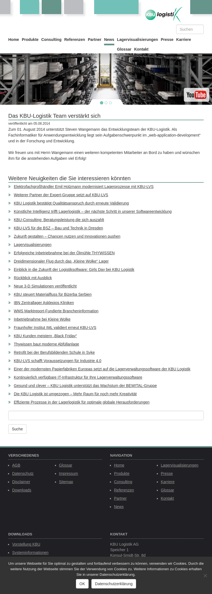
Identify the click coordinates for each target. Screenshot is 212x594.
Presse (167, 39)
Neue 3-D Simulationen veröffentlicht (45, 286)
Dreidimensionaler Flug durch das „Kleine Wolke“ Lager (61, 261)
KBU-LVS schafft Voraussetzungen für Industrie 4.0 (57, 361)
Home (13, 39)
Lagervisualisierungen (137, 39)
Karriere (183, 39)
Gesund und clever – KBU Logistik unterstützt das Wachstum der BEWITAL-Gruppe (85, 385)
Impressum (68, 473)
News (109, 39)
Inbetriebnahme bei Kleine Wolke (42, 319)
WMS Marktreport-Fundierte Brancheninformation (56, 311)
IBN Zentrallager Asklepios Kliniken (44, 302)
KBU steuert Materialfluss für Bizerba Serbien (53, 294)
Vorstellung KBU (26, 544)
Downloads (21, 490)
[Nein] (205, 575)
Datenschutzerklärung (113, 584)
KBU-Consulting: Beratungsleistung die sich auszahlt (59, 220)
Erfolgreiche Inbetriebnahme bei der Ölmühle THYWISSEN (64, 253)
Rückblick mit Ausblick (33, 278)
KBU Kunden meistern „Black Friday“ (45, 336)
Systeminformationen (30, 552)
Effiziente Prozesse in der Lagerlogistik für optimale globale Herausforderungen (82, 402)
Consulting (51, 39)
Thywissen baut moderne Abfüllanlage (46, 344)
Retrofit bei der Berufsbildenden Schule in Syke (54, 352)
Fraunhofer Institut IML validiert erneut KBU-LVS (55, 327)
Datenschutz (23, 473)
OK (82, 584)
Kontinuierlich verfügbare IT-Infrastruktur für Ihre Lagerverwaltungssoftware (78, 377)
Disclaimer (21, 482)
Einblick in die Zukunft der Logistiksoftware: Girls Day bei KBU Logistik (74, 269)
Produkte (30, 39)
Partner (94, 39)
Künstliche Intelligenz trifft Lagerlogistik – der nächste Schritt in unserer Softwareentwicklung (93, 211)
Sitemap (66, 482)
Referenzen (74, 39)
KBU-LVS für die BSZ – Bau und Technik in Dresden (58, 228)
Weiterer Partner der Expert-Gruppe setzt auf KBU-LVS (61, 195)
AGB (16, 465)
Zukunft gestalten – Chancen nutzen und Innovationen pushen (67, 236)
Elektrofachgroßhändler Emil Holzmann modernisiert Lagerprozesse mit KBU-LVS (83, 186)
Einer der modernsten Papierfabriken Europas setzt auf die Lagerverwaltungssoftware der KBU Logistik (102, 369)
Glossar (124, 49)
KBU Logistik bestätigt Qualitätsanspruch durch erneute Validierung (71, 203)
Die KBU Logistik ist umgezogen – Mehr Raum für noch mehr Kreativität (75, 394)
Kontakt (141, 49)
